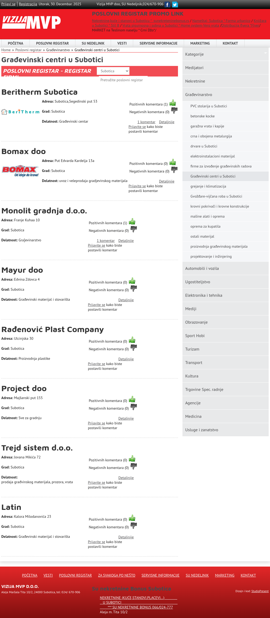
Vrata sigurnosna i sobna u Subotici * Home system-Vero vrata (170, 25)
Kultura (191, 376)
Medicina (193, 416)
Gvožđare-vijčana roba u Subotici (216, 196)
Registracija (28, 4)
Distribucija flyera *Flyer (240, 25)
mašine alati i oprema (207, 216)
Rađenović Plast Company (52, 329)
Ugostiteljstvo (197, 281)
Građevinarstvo (198, 94)
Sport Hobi (195, 335)
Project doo (24, 388)
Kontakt (230, 43)
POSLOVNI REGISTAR (52, 43)
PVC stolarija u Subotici (208, 106)
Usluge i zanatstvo (201, 429)
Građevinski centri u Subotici (97, 49)
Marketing (200, 43)
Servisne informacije (158, 43)
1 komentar (146, 121)
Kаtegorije (194, 54)
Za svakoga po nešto (116, 575)
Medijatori (194, 67)
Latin (11, 507)
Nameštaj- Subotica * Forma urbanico (221, 20)
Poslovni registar (28, 49)
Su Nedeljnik (197, 575)
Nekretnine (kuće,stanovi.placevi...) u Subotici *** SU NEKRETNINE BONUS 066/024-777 (139, 602)
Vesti (122, 43)
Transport (193, 362)
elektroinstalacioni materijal (212, 156)
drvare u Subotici (203, 146)
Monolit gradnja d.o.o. (44, 210)
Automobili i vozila (202, 268)
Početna (15, 43)
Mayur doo (22, 270)
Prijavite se (137, 126)
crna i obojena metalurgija (211, 136)
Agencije (193, 402)
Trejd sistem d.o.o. (37, 447)
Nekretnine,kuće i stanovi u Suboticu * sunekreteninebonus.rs (140, 20)
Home (6, 49)
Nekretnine (195, 81)
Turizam (192, 349)
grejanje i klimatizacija (208, 186)
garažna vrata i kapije (207, 126)
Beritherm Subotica (39, 92)
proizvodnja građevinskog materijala (219, 246)
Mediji (190, 308)
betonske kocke (202, 116)
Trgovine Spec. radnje (204, 389)
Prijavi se (8, 4)
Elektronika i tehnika (203, 295)
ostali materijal (202, 236)
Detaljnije (166, 121)
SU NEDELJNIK (93, 43)
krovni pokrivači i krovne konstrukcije (219, 206)
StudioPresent (260, 591)
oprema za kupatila (205, 226)
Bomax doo (23, 151)
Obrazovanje (196, 322)
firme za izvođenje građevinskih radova (221, 166)
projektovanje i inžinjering (211, 256)
